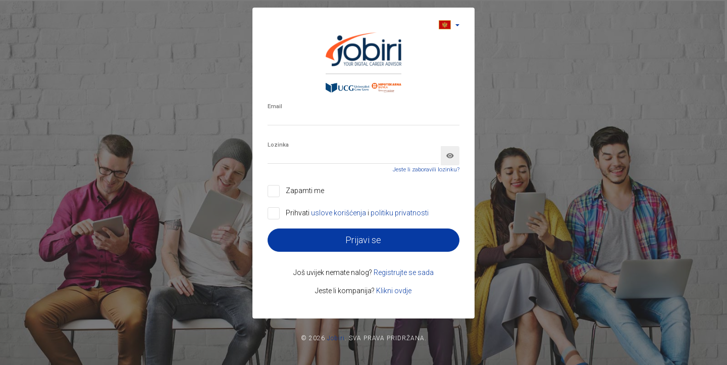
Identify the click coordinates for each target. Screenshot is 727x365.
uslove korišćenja (339, 213)
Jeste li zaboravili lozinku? (426, 169)
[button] (449, 24)
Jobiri (336, 338)
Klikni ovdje (393, 291)
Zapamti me (305, 191)
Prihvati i (357, 213)
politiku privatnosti (400, 213)
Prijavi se (363, 240)
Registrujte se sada (404, 272)
